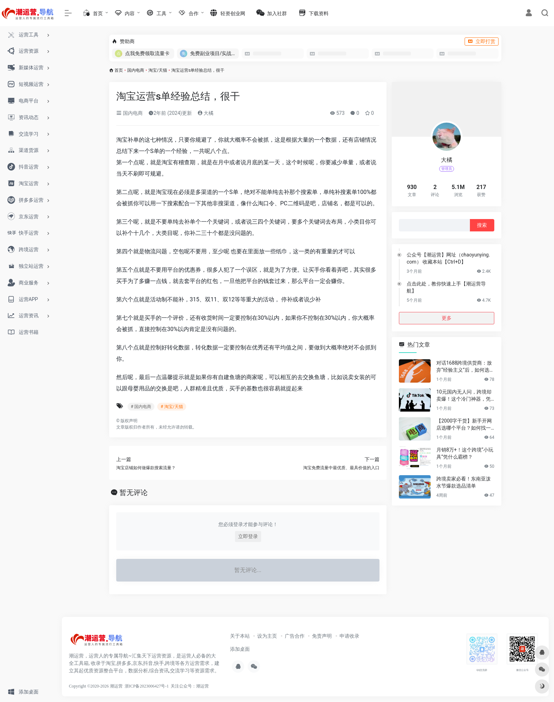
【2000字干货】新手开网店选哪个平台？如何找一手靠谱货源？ (464, 424)
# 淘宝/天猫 (171, 406)
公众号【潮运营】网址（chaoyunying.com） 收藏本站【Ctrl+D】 (448, 258)
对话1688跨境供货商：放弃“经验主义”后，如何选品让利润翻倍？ (465, 366)
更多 (447, 318)
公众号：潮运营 (194, 686)
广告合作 (295, 636)
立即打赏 (481, 41)
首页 (118, 70)
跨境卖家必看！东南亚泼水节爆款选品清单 (463, 482)
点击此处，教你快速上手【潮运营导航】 (446, 287)
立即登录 (248, 536)
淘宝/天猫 (157, 70)
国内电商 (135, 70)
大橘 (205, 113)
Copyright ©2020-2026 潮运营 (96, 686)
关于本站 (240, 636)
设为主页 (267, 636)
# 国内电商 (141, 406)
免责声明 (322, 636)
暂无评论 (133, 492)
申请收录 (349, 636)
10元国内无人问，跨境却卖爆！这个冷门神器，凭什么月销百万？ (463, 395)
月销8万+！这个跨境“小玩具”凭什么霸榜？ (464, 453)
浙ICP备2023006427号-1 (147, 686)
